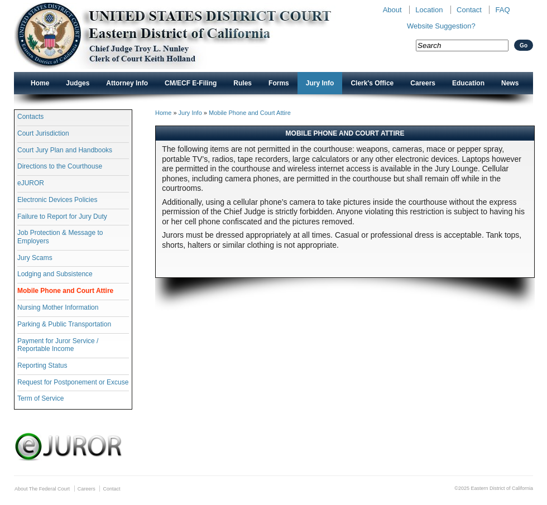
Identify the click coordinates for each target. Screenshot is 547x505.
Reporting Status (42, 365)
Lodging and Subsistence (55, 274)
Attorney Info (127, 83)
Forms (278, 83)
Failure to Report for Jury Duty (62, 216)
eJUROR (30, 183)
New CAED (190, 36)
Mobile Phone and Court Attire (65, 291)
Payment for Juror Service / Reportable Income (57, 345)
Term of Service (40, 398)
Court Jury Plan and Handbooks (64, 150)
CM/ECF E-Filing (191, 83)
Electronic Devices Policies (57, 200)
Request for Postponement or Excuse (72, 382)
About (392, 10)
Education (468, 83)
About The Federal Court (42, 489)
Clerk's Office (372, 83)
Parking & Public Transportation (64, 324)
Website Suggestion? (441, 26)
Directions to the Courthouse (59, 166)
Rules (242, 83)
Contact (469, 10)
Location (429, 10)
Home (40, 83)
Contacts (30, 117)
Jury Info (320, 83)
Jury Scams (34, 258)
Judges (77, 83)
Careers (422, 83)
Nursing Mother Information (57, 307)
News (510, 83)
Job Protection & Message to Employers (60, 236)
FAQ (502, 10)
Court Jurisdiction (43, 133)
